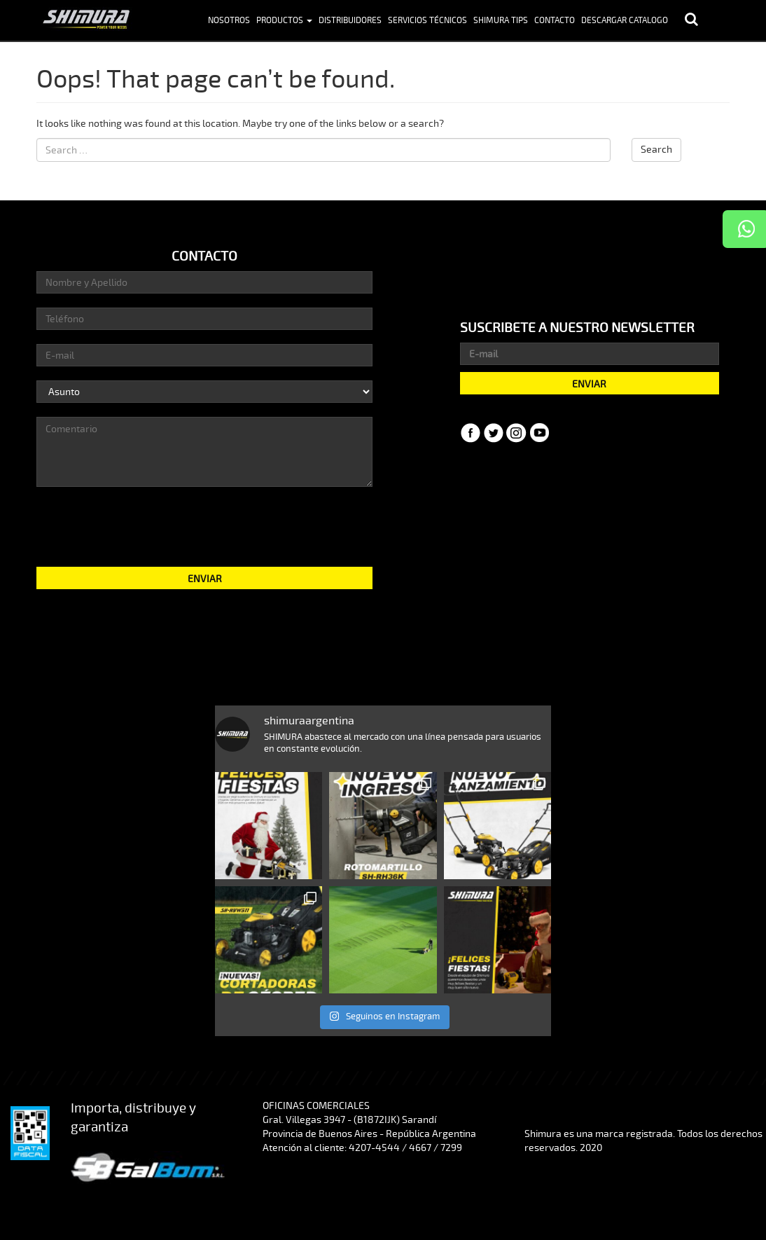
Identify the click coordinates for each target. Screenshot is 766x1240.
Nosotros (229, 20)
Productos (284, 20)
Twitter (493, 432)
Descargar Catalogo (624, 20)
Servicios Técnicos (427, 20)
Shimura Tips (500, 20)
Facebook (470, 432)
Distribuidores (350, 20)
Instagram (516, 432)
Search (656, 150)
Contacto (554, 20)
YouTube (539, 432)
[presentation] (204, 525)
